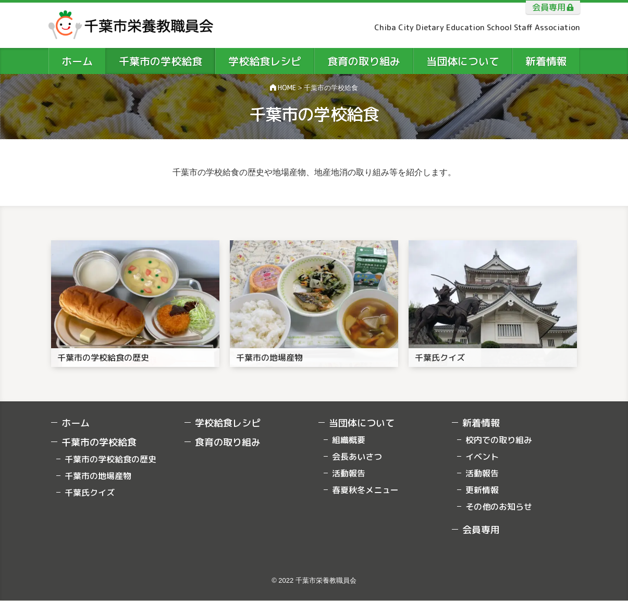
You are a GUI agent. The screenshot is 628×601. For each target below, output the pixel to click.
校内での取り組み (498, 440)
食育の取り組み (228, 442)
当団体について (362, 423)
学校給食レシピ (228, 423)
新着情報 (481, 423)
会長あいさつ (357, 456)
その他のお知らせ (498, 506)
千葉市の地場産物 (98, 476)
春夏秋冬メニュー (365, 490)
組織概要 (348, 440)
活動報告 (348, 473)
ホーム (75, 423)
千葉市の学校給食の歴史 (110, 459)
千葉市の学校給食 (99, 442)
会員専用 (548, 7)
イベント (482, 456)
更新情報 (482, 490)
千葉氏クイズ (90, 492)
